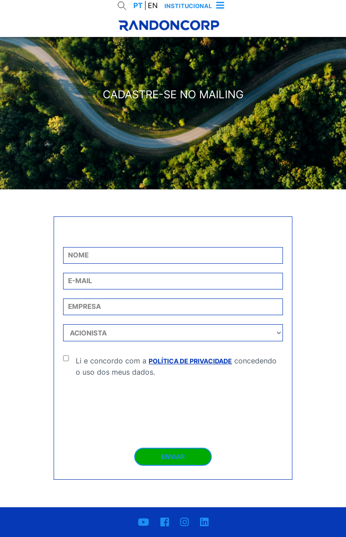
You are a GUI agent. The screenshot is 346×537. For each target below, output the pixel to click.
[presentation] (173, 404)
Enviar (173, 456)
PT (138, 5)
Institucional (188, 5)
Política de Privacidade (190, 361)
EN (153, 5)
